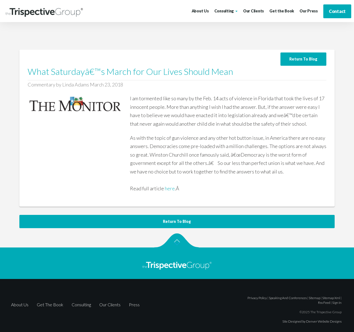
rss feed (324, 303)
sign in (337, 303)
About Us (200, 11)
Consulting (226, 11)
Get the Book (281, 11)
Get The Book (50, 304)
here (170, 188)
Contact (337, 11)
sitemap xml (331, 298)
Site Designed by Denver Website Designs (312, 321)
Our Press (309, 11)
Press (134, 304)
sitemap (314, 298)
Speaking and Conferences (288, 298)
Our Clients (253, 11)
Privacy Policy (257, 298)
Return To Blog (303, 59)
